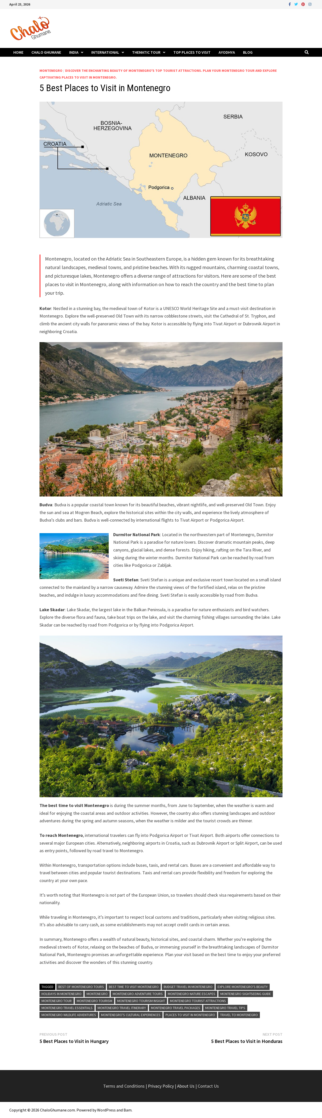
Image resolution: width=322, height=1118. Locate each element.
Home (18, 52)
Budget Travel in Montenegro (188, 986)
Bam (128, 1109)
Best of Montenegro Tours (81, 986)
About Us (185, 1086)
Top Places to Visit (192, 52)
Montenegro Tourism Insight (141, 1001)
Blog (248, 52)
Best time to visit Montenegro (134, 986)
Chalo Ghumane (46, 52)
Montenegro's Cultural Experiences (130, 1015)
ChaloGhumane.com (57, 1109)
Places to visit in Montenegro (190, 1015)
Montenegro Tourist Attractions (198, 1001)
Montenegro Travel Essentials (67, 1008)
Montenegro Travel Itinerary (122, 1008)
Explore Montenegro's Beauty (243, 986)
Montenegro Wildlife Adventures (69, 1015)
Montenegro (50, 70)
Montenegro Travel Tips (225, 1008)
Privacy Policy (161, 1086)
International (105, 52)
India (73, 52)
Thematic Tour (146, 52)
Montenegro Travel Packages (175, 1008)
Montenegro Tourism (94, 1001)
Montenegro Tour (57, 1001)
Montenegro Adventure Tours (138, 993)
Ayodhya (227, 52)
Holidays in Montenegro (62, 993)
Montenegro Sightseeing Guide (245, 993)
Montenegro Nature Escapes (191, 993)
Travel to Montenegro (239, 1015)
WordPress (106, 1109)
